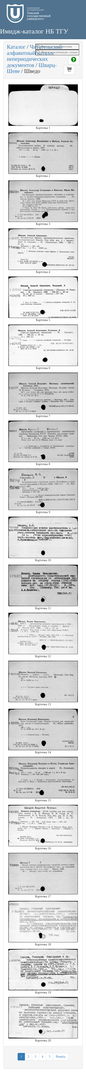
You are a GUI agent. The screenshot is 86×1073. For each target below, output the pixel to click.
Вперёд (60, 1056)
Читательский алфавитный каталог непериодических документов (34, 56)
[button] (69, 70)
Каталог (16, 47)
